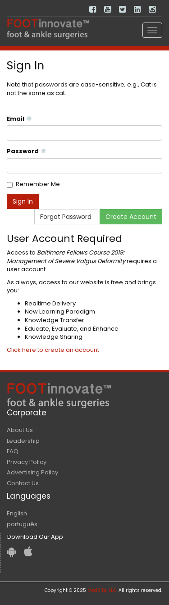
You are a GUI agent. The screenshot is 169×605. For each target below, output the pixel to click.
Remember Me (38, 184)
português (22, 524)
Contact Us (23, 483)
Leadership (23, 441)
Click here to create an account (53, 350)
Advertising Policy (32, 472)
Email (19, 119)
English (17, 513)
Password (26, 151)
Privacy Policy (26, 462)
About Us (20, 430)
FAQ (12, 451)
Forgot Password (65, 216)
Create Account (130, 216)
